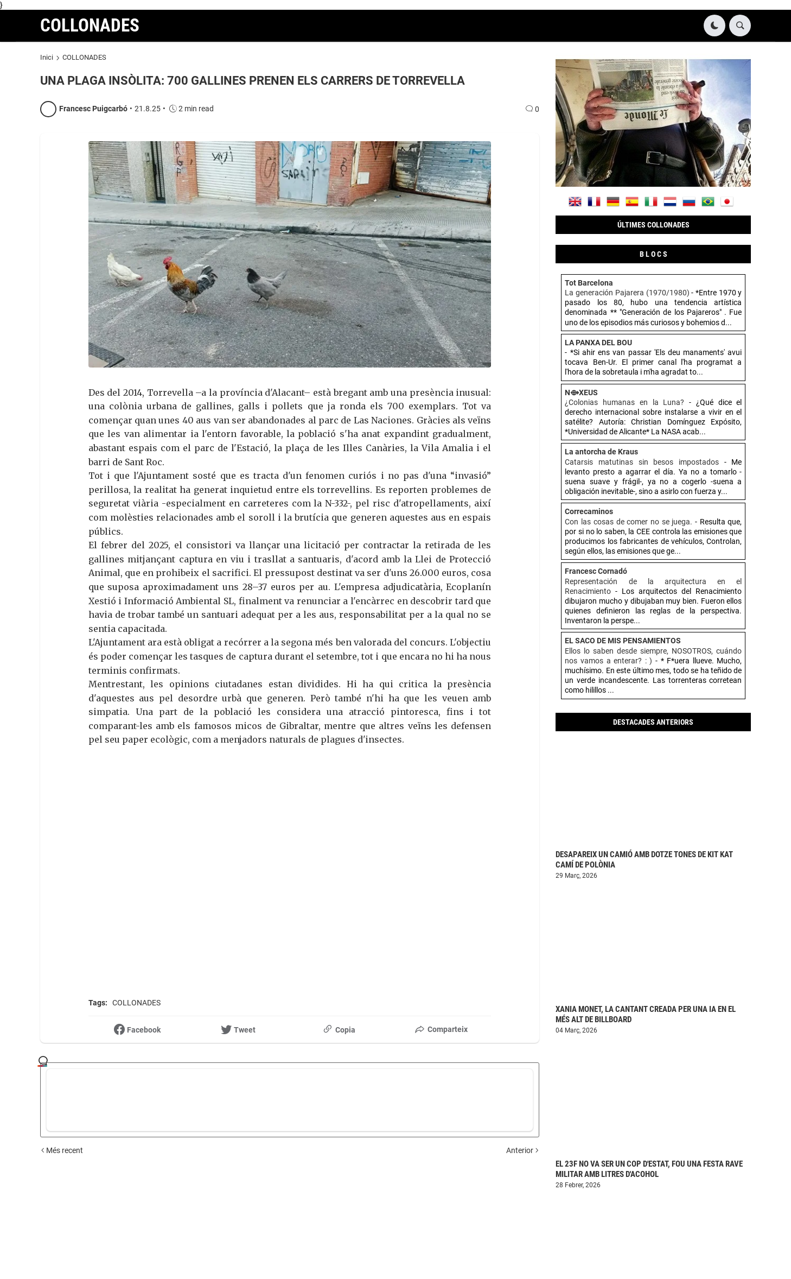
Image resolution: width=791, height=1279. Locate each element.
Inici (46, 57)
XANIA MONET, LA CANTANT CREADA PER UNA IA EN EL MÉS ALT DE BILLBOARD (646, 1014)
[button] (714, 25)
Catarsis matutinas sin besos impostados (642, 462)
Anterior (519, 1150)
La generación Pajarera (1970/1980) (627, 292)
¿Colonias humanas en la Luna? (624, 402)
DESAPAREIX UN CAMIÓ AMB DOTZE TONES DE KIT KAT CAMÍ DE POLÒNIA (644, 860)
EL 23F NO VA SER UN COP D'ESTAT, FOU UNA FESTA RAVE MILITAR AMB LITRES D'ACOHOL (649, 1169)
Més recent (64, 1150)
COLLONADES (89, 25)
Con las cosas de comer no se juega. (628, 521)
